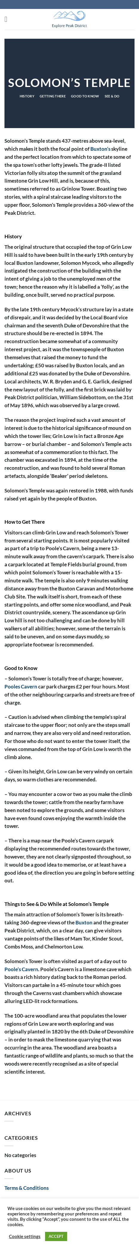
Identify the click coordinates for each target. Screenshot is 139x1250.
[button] (8, 19)
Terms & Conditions (26, 1188)
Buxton (83, 922)
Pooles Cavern (20, 686)
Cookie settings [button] (25, 1236)
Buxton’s (100, 149)
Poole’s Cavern (21, 969)
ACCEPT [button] (56, 1236)
